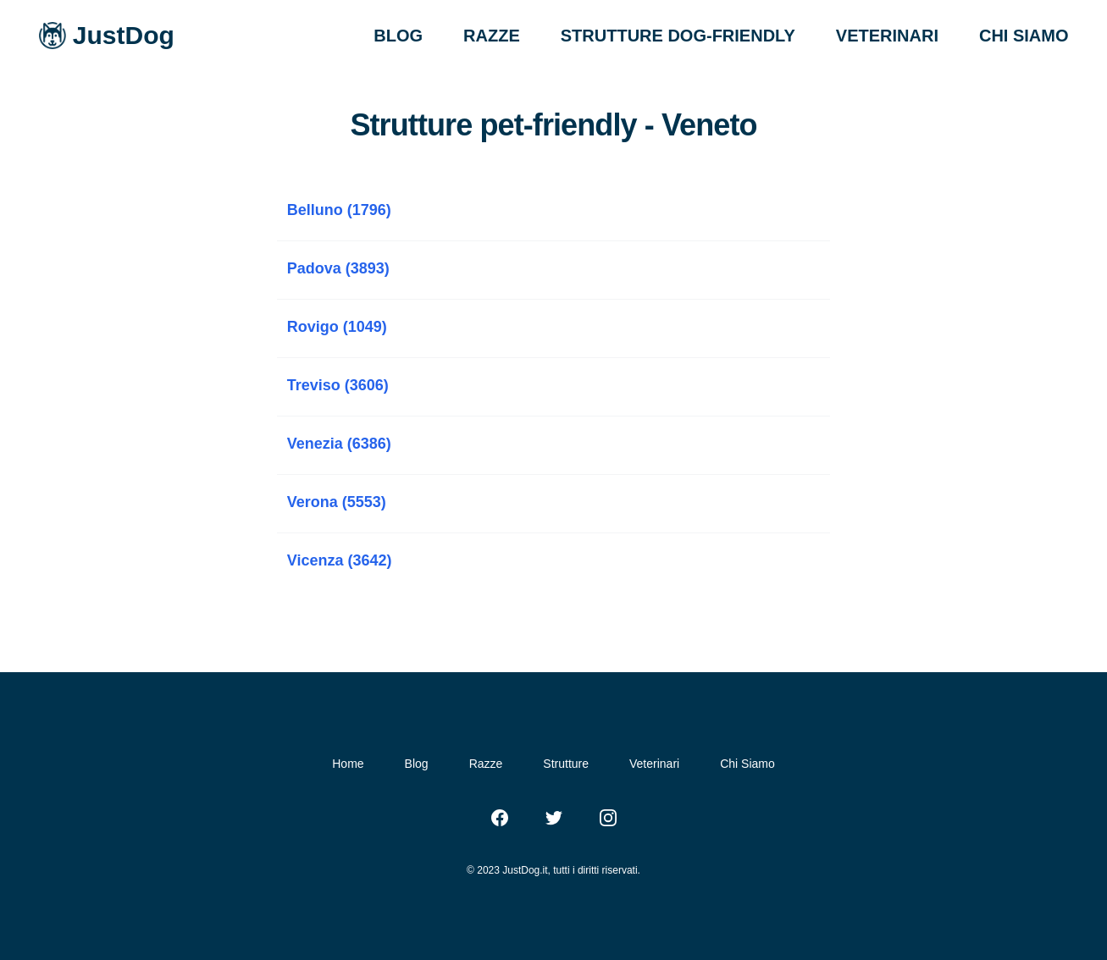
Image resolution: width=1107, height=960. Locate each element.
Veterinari (654, 763)
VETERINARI (887, 35)
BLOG (398, 35)
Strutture (566, 763)
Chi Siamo (747, 763)
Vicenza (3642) (339, 560)
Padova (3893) (338, 268)
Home (347, 763)
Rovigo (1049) (337, 326)
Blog (417, 763)
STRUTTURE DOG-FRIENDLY (678, 35)
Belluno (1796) (339, 209)
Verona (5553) (336, 502)
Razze (486, 763)
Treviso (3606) (338, 385)
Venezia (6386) (339, 443)
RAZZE (491, 35)
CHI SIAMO (1024, 35)
